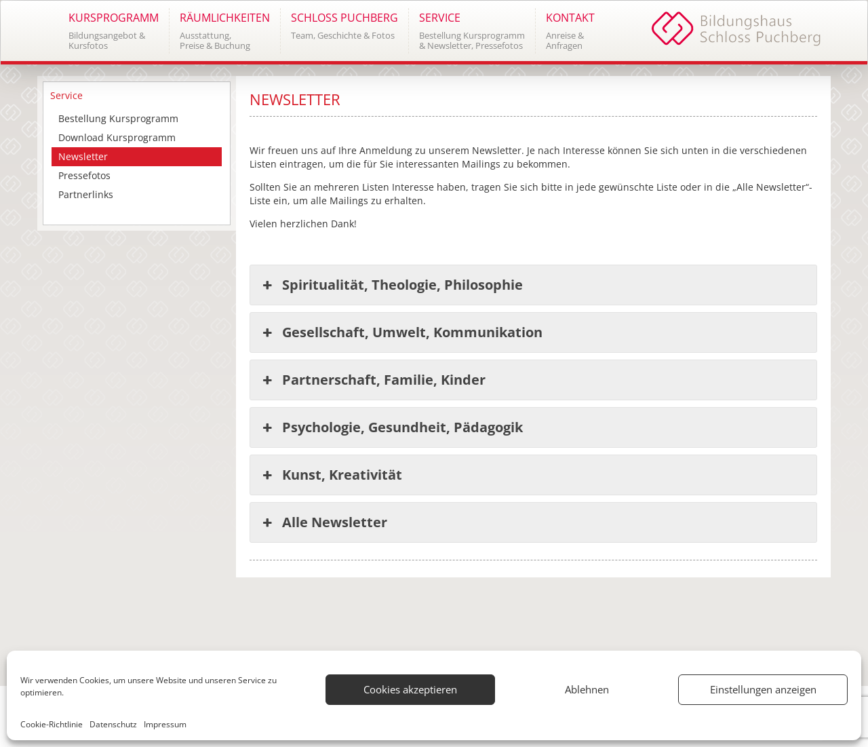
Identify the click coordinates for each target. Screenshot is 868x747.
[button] (113, 31)
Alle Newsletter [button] (323, 522)
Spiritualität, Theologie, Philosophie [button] (391, 284)
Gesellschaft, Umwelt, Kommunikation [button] (401, 332)
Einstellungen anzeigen (763, 689)
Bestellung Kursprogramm (118, 118)
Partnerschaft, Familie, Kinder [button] (373, 379)
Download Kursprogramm (117, 137)
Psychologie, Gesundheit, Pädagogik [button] (391, 427)
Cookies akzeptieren (410, 689)
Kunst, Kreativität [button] (331, 474)
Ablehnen (587, 689)
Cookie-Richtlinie (51, 724)
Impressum (165, 724)
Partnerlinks (85, 194)
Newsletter (83, 156)
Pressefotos (84, 175)
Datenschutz (113, 724)
